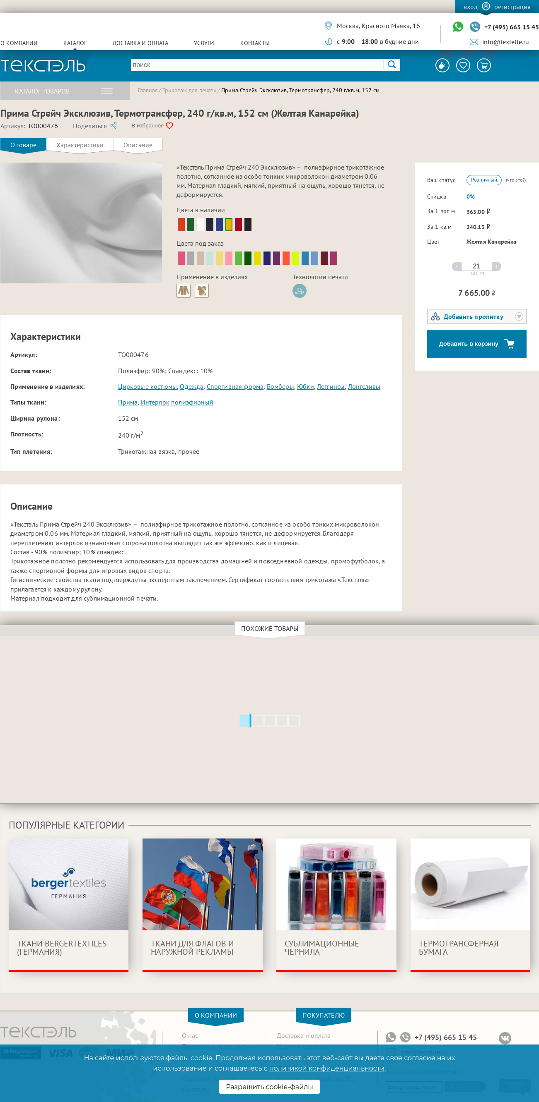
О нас (190, 1035)
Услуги (204, 43)
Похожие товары (271, 628)
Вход (471, 6)
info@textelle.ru (505, 42)
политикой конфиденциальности (326, 1068)
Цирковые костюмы (147, 386)
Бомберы (280, 386)
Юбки (305, 386)
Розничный (484, 179)
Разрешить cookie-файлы (269, 1087)
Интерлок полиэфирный (177, 402)
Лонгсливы (364, 386)
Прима (128, 402)
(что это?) (516, 180)
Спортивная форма (235, 386)
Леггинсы (331, 386)
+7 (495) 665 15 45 (511, 27)
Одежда (191, 386)
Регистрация (512, 6)
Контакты (255, 43)
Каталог (75, 43)
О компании (19, 43)
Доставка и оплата (140, 43)
